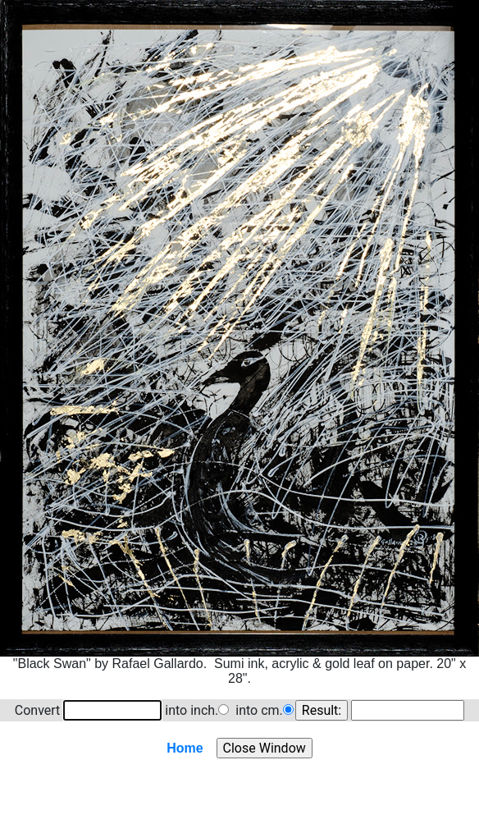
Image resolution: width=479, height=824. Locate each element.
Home (185, 748)
